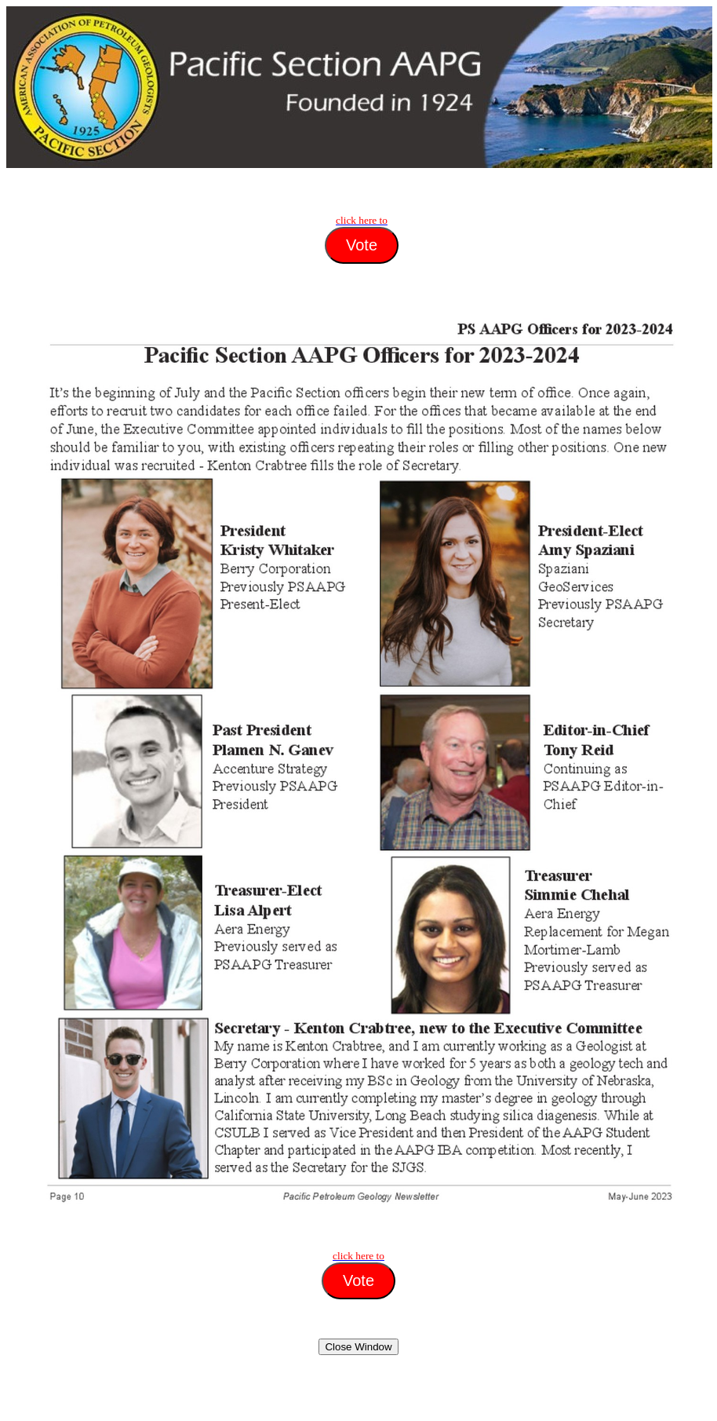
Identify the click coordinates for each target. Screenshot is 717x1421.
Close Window (358, 1347)
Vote (361, 245)
